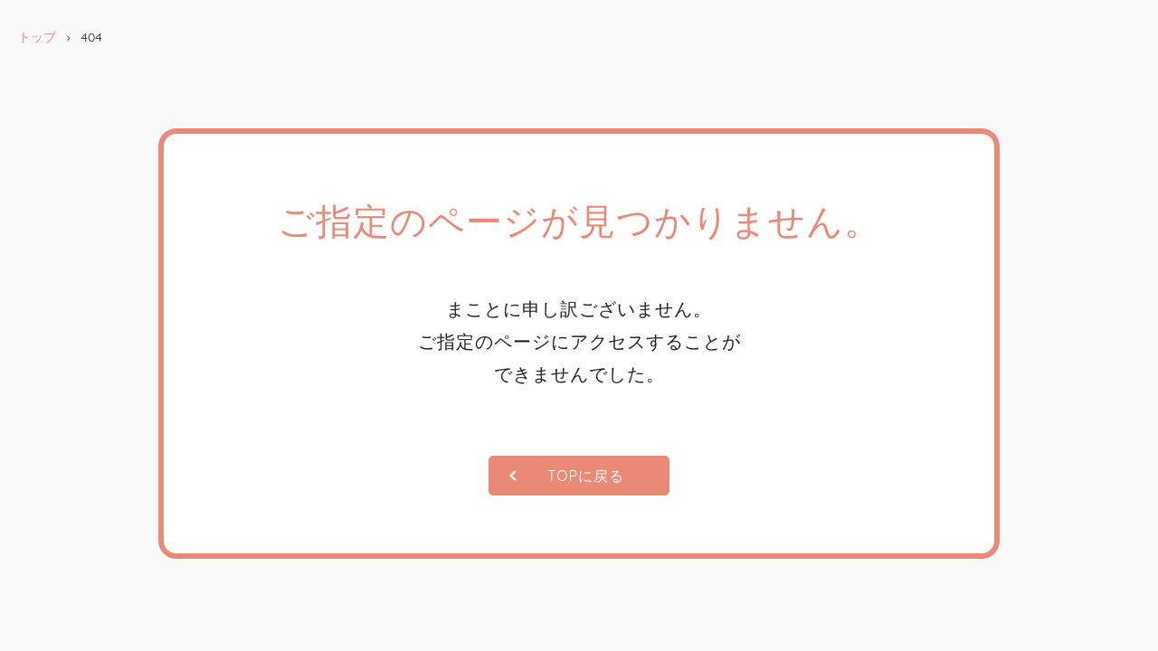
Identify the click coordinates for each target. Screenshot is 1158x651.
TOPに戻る (585, 476)
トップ (37, 37)
